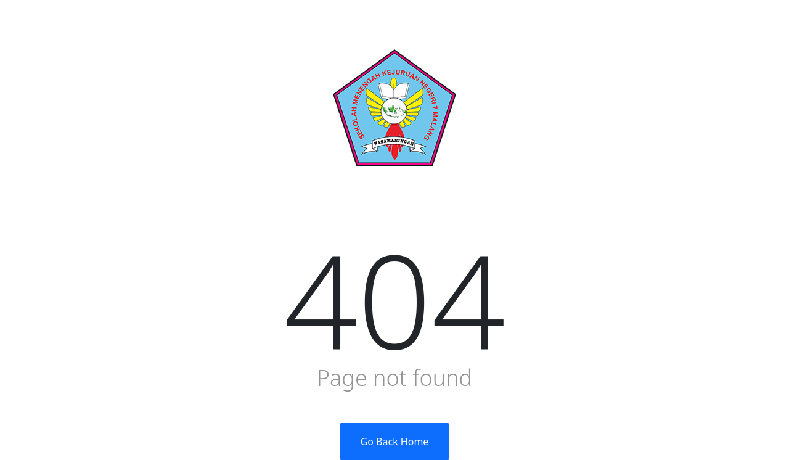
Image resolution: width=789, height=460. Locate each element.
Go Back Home (395, 441)
